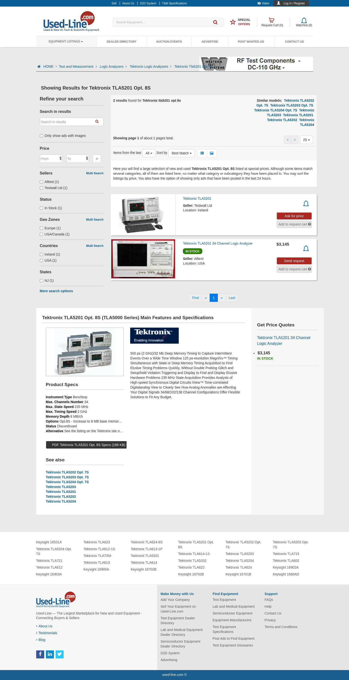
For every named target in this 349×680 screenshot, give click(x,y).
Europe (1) (50, 228)
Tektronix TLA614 (144, 562)
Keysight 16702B (144, 569)
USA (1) (48, 260)
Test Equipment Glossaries (233, 645)
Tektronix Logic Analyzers (151, 66)
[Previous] (206, 298)
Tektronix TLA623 (97, 542)
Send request (294, 261)
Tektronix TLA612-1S (99, 549)
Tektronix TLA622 (191, 567)
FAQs (268, 600)
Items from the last (127, 153)
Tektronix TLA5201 (298, 115)
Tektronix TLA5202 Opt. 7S (67, 472)
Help (268, 606)
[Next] (222, 298)
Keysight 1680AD (286, 574)
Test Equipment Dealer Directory (178, 620)
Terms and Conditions (280, 627)
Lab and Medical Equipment (234, 606)
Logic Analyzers (114, 66)
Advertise (210, 41)
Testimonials (46, 633)
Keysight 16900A (96, 569)
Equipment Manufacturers (232, 620)
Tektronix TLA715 (286, 554)
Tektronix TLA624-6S (146, 542)
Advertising (169, 660)
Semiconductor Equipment (232, 613)
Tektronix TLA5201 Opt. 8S (196, 544)
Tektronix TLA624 (239, 567)
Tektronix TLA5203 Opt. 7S (291, 105)
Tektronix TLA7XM (97, 556)
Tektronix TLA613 (97, 562)
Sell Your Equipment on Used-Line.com (178, 609)
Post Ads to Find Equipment (234, 638)
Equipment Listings (66, 41)
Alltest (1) (49, 182)
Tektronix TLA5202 (282, 120)
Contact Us (294, 41)
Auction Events (169, 41)
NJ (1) (47, 280)
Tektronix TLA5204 (61, 501)
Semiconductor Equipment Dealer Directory (180, 643)
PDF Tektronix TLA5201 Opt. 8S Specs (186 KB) (88, 445)
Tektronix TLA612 (49, 567)
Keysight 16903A (49, 574)
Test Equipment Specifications (224, 629)
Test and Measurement (78, 66)
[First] (195, 298)
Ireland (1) (50, 254)
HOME (50, 66)
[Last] (232, 298)
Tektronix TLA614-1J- (194, 554)
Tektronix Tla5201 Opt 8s (194, 66)
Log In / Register (294, 3)
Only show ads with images (63, 136)
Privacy (270, 620)
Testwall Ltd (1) (54, 188)
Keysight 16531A (49, 542)
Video (263, 3)
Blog (40, 640)
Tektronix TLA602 (286, 561)
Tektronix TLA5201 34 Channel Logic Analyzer (218, 243)
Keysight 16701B (238, 574)
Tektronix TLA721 (49, 561)
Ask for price (294, 216)
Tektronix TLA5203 (61, 487)
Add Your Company (175, 600)
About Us (44, 626)
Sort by (162, 153)
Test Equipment (224, 600)
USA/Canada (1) (55, 234)
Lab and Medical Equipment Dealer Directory (182, 632)
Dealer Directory (121, 41)
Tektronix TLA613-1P (146, 549)
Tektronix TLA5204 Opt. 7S (275, 110)
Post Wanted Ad (251, 41)
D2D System (170, 653)
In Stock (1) (51, 208)
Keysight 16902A (286, 567)
